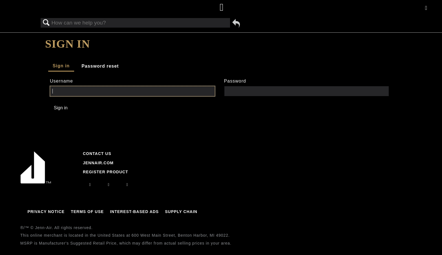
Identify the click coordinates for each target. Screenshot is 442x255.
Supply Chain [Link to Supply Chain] (181, 211)
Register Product (105, 172)
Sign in (61, 65)
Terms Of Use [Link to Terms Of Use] (87, 211)
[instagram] (90, 184)
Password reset (100, 66)
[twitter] (127, 184)
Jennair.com (98, 163)
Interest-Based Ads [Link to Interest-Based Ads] (134, 211)
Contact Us (97, 153)
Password (235, 81)
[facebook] (108, 184)
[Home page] (221, 7)
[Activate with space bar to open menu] (426, 8)
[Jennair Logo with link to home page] (36, 182)
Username (61, 81)
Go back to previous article (236, 23)
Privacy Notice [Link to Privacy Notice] (46, 211)
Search (46, 23)
